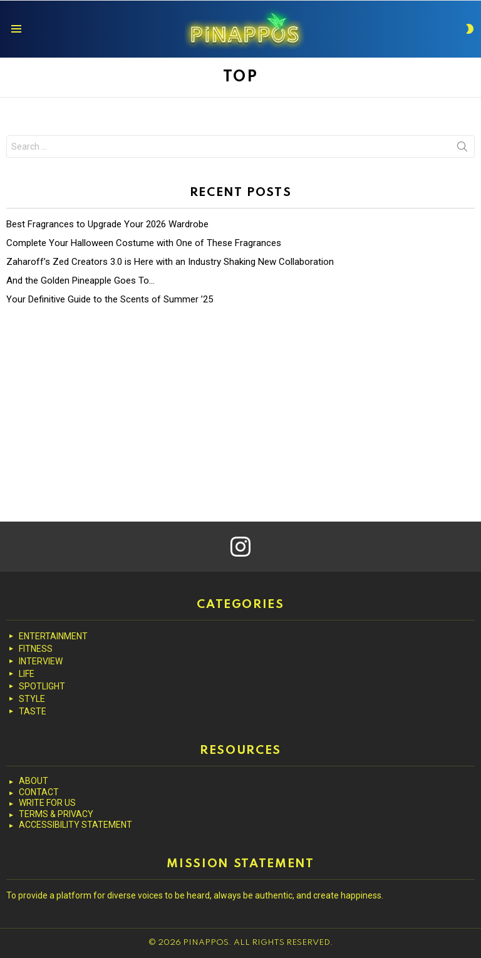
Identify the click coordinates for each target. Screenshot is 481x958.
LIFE (26, 674)
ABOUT (33, 781)
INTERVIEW (41, 661)
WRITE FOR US (47, 803)
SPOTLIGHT (42, 686)
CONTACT (39, 792)
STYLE (32, 699)
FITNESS (36, 649)
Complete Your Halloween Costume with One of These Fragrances (143, 243)
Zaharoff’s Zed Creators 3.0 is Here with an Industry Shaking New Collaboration (170, 261)
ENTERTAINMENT (53, 636)
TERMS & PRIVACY (56, 814)
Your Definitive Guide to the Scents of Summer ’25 (109, 299)
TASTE (32, 711)
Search (462, 149)
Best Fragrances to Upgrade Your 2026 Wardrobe (107, 224)
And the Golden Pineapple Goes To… (80, 280)
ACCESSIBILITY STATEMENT (75, 825)
